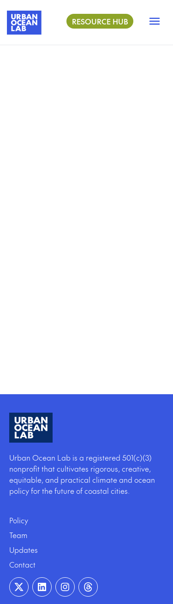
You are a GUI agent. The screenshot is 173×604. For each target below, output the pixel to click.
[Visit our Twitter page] (19, 587)
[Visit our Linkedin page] (42, 587)
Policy (18, 520)
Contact (22, 564)
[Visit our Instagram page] (65, 587)
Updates (23, 550)
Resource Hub (100, 21)
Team (18, 535)
